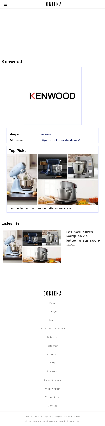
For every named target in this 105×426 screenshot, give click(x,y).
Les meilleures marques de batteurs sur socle (40, 208)
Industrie (52, 336)
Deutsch (38, 416)
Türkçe (77, 416)
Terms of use (52, 397)
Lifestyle (52, 311)
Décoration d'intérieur (52, 328)
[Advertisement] (52, 32)
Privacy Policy (52, 388)
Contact (52, 405)
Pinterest (52, 371)
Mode (52, 302)
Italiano (68, 416)
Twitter (52, 362)
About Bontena (52, 380)
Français (58, 416)
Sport (52, 319)
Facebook (52, 354)
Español (48, 416)
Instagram (52, 345)
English (28, 416)
